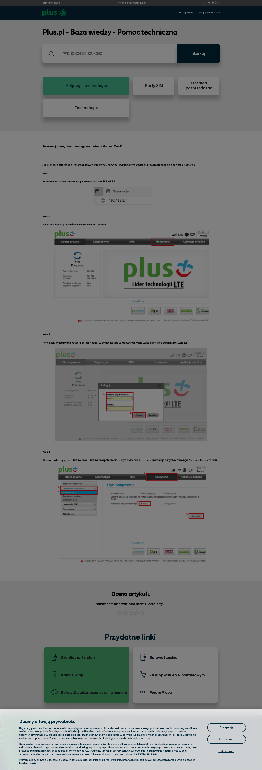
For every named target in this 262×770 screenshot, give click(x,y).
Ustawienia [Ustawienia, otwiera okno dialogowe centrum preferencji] (226, 751)
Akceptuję (226, 728)
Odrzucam (226, 739)
